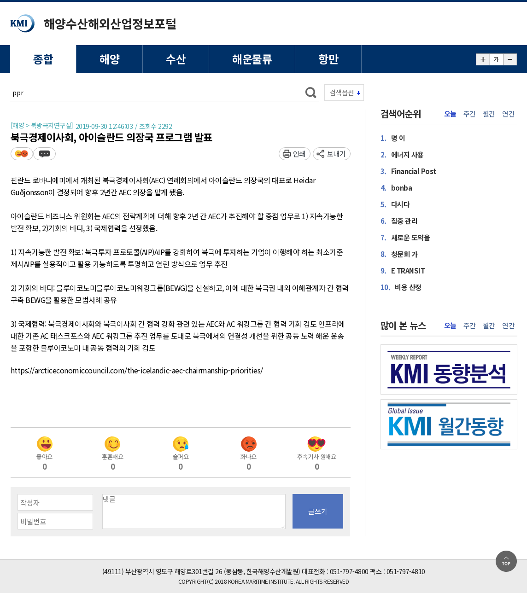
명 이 (393, 138)
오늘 (450, 114)
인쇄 (299, 153)
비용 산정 (401, 287)
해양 (109, 59)
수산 (176, 59)
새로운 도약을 (405, 237)
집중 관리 (399, 221)
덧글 (44, 153)
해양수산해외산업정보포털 (110, 23)
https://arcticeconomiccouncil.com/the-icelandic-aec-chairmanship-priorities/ (137, 371)
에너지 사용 (402, 154)
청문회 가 (399, 254)
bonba (396, 187)
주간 (469, 114)
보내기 (336, 153)
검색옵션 (341, 92)
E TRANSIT (403, 270)
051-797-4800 (349, 571)
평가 (22, 153)
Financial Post (408, 171)
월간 (489, 114)
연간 (508, 114)
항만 (328, 59)
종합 (43, 59)
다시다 (395, 204)
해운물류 (252, 59)
